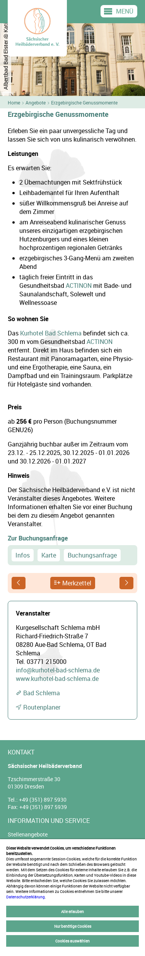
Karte (48, 555)
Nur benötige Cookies (72, 926)
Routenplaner (41, 707)
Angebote (36, 102)
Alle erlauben (72, 911)
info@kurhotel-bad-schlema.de (58, 670)
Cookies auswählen (72, 941)
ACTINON (79, 285)
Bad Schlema (41, 693)
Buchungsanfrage (92, 555)
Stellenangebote (28, 834)
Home (14, 102)
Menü (124, 11)
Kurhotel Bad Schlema (51, 333)
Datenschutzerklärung (25, 897)
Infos (22, 555)
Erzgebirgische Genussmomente (84, 102)
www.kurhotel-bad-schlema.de (57, 678)
